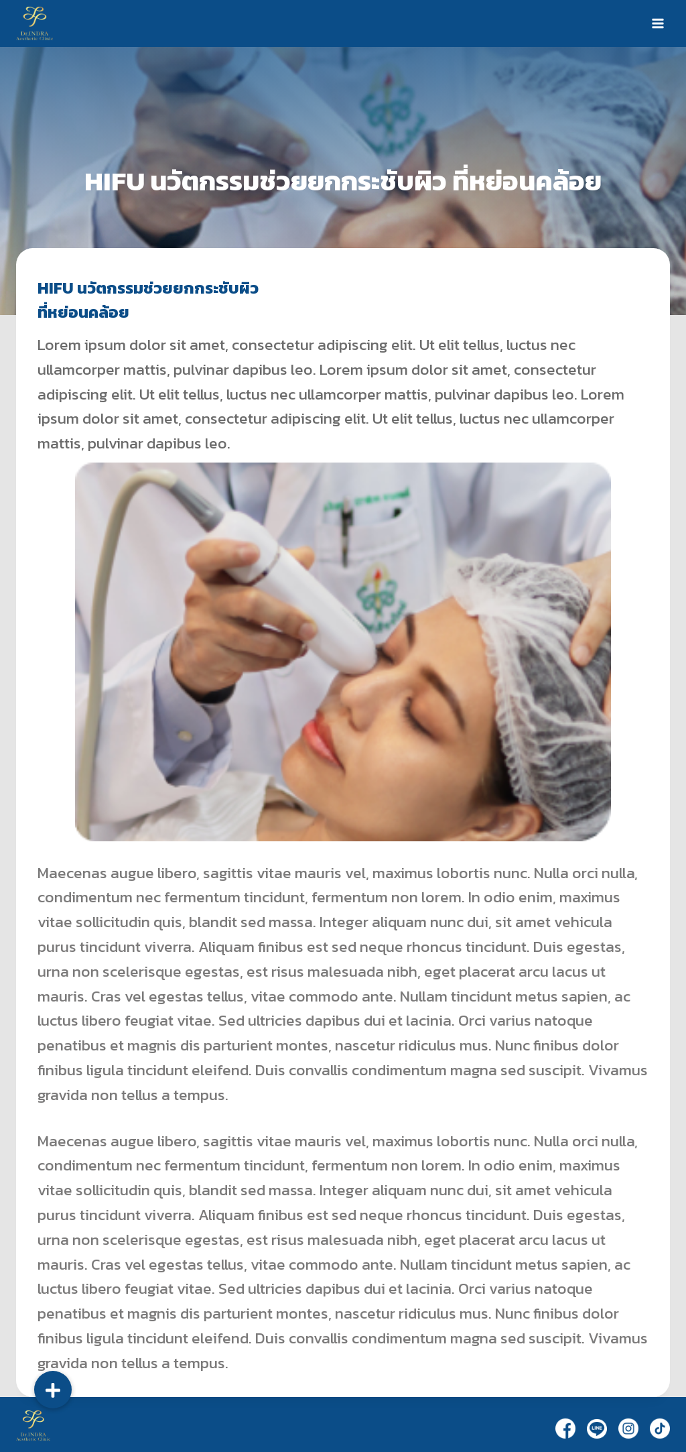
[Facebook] (565, 1428)
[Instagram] (628, 1428)
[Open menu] (657, 23)
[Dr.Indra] (34, 23)
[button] (53, 1389)
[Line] (597, 1428)
